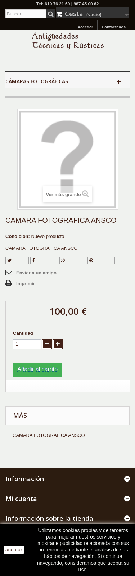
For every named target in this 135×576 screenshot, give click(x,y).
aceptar (13, 550)
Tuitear (17, 260)
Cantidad (23, 333)
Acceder (85, 27)
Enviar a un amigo (36, 272)
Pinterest (101, 260)
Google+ (73, 260)
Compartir (44, 260)
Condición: (17, 236)
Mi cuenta (21, 498)
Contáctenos (114, 27)
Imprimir (25, 283)
